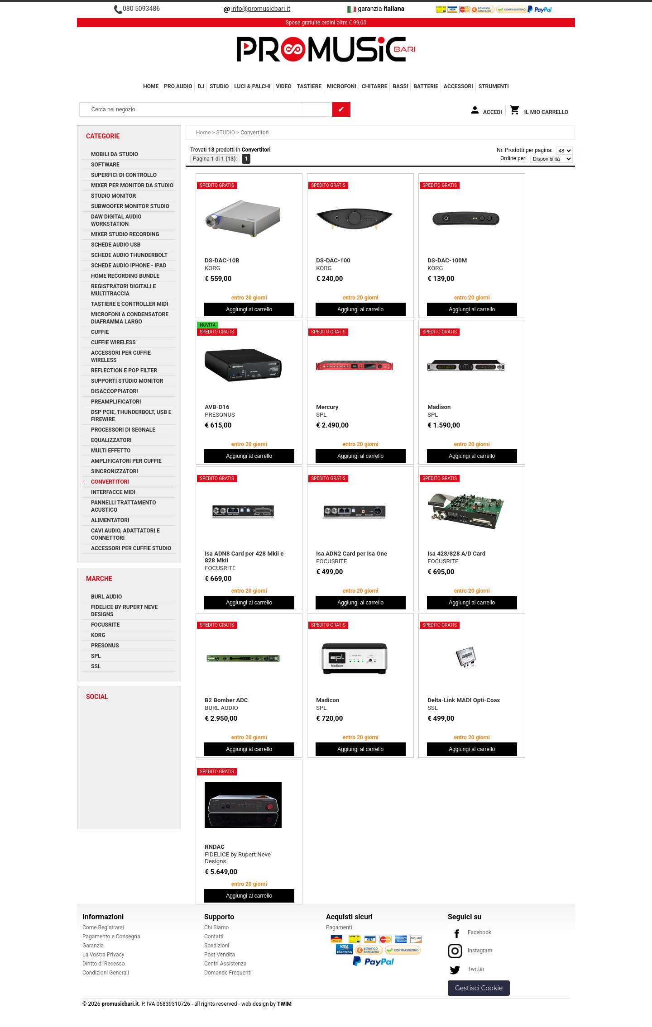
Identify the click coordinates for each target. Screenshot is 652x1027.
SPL (321, 414)
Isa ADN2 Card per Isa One (351, 553)
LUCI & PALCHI (252, 86)
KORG (212, 268)
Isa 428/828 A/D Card (456, 553)
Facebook (469, 932)
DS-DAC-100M (447, 260)
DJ (200, 86)
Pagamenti (339, 927)
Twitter (466, 969)
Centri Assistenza (225, 963)
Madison (439, 407)
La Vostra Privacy (103, 954)
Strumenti (494, 86)
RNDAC (215, 846)
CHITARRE (375, 86)
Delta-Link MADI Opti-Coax (463, 700)
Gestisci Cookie (479, 988)
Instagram (470, 950)
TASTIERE (309, 86)
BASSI (400, 86)
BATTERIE (425, 86)
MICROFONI (341, 86)
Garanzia (93, 945)
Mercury (327, 407)
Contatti (214, 936)
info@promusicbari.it (260, 8)
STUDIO (219, 86)
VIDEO (284, 86)
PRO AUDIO (178, 86)
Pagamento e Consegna (111, 936)
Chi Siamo (216, 927)
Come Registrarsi (103, 927)
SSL (432, 707)
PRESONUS (220, 414)
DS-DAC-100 (333, 260)
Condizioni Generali (105, 973)
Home (150, 86)
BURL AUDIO (221, 707)
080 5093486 (141, 8)
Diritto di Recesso (103, 963)
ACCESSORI (458, 86)
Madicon (327, 700)
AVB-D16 (217, 407)
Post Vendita (219, 954)
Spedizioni (216, 945)
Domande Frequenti (228, 973)
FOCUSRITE (220, 568)
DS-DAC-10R (222, 260)
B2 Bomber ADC (226, 700)
